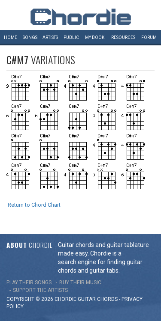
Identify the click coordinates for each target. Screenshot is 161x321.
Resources (123, 37)
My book (94, 37)
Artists (50, 37)
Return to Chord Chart (34, 205)
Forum (149, 37)
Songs (30, 37)
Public (71, 37)
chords (107, 299)
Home (10, 37)
